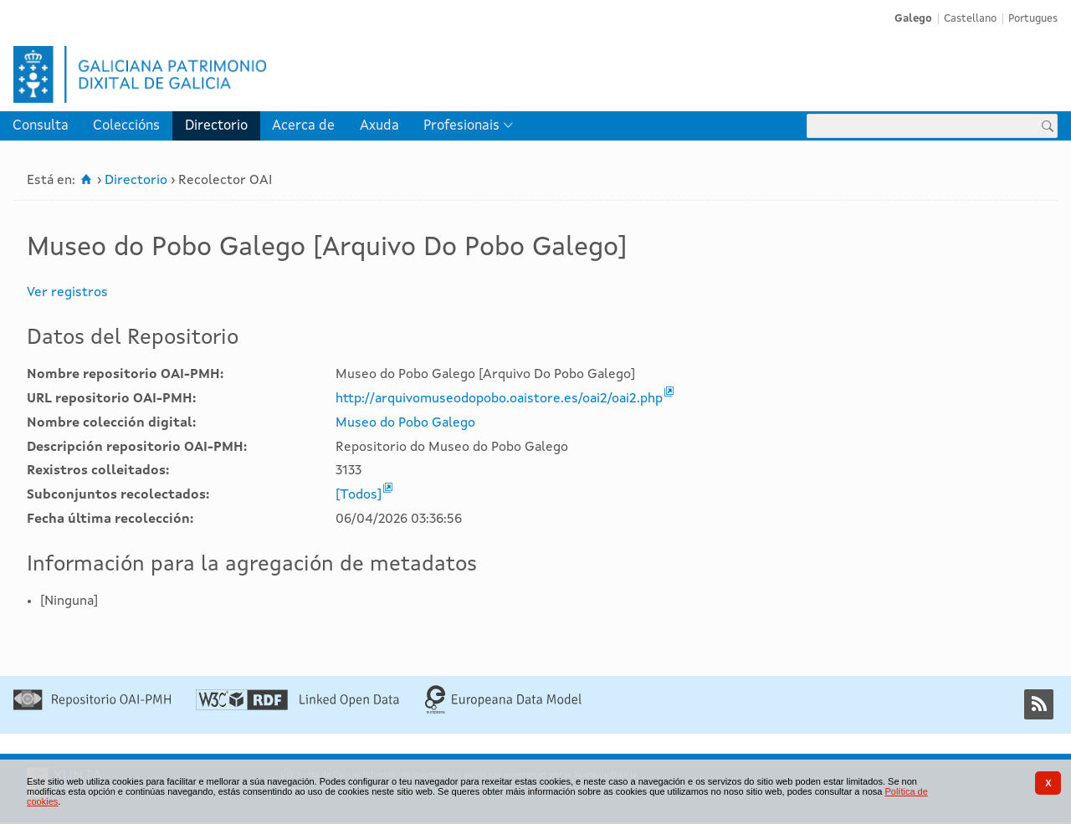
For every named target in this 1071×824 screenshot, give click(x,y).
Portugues (1033, 18)
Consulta (41, 126)
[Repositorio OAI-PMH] (92, 707)
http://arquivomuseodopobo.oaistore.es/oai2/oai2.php (499, 399)
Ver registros (67, 292)
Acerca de (303, 126)
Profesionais (461, 126)
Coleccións (126, 126)
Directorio (216, 126)
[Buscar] (1047, 126)
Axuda (379, 126)
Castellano (970, 18)
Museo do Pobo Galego (405, 423)
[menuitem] (40, 126)
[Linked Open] (297, 707)
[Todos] (359, 495)
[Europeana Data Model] (503, 711)
